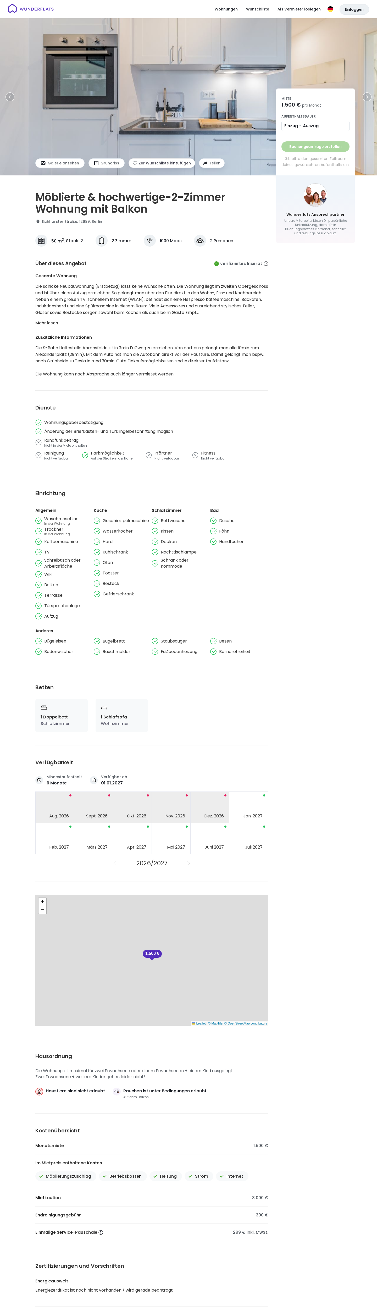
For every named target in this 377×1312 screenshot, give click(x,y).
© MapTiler (215, 1023)
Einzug (291, 126)
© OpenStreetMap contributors (245, 1023)
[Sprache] (330, 9)
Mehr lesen (46, 323)
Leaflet (199, 1023)
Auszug (311, 126)
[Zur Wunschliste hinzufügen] (162, 163)
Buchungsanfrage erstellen (315, 146)
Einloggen (354, 9)
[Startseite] (31, 9)
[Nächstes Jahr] (189, 863)
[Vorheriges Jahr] (115, 863)
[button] (152, 955)
